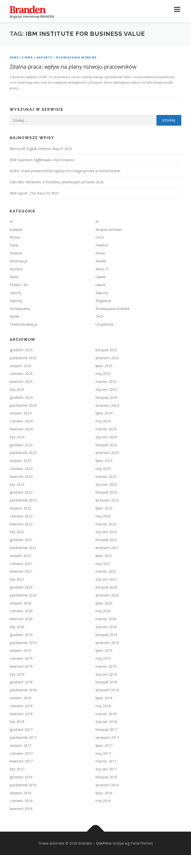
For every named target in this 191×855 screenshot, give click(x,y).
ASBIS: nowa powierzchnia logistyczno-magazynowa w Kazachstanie (65, 170)
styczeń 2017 (106, 769)
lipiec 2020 (104, 603)
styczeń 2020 (106, 626)
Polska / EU (19, 284)
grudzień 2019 (21, 634)
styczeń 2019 (106, 674)
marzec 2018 (106, 713)
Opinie (101, 276)
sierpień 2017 (20, 745)
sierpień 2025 (20, 365)
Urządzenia (104, 324)
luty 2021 (17, 579)
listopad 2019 (106, 634)
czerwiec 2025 (21, 373)
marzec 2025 (106, 381)
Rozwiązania (20, 308)
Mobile (101, 261)
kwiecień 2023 (21, 476)
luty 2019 (17, 674)
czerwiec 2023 (21, 468)
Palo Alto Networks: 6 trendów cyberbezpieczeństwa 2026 (57, 182)
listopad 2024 (106, 397)
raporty (15, 292)
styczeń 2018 (106, 721)
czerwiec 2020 (21, 610)
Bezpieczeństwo (109, 229)
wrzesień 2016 (107, 785)
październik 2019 (23, 642)
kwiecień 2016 (21, 808)
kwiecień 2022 (21, 524)
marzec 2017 (106, 761)
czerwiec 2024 (21, 421)
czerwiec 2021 (21, 563)
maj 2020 (103, 610)
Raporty (44, 57)
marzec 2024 (106, 429)
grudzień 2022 (21, 492)
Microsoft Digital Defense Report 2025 (41, 148)
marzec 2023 (106, 476)
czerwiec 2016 (21, 800)
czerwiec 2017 (21, 753)
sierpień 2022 (20, 508)
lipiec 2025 (104, 365)
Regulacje (103, 300)
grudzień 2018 (21, 682)
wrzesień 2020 (107, 595)
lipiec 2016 (104, 793)
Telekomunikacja (23, 324)
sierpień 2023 (20, 460)
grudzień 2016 (21, 777)
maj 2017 (103, 753)
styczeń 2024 (106, 437)
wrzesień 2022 (107, 500)
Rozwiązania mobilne (76, 57)
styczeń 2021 (106, 579)
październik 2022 (23, 500)
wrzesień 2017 (107, 737)
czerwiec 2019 (21, 658)
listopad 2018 (106, 682)
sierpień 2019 (20, 650)
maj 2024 (103, 421)
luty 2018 (17, 721)
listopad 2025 (106, 350)
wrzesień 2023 (107, 452)
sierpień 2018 (20, 698)
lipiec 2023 (104, 460)
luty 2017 (17, 769)
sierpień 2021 (20, 555)
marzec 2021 (106, 571)
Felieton (102, 245)
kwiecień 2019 (21, 666)
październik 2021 (23, 547)
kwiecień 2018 (21, 713)
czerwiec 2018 (21, 706)
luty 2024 (17, 437)
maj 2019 (103, 658)
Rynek (14, 316)
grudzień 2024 (21, 397)
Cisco (100, 237)
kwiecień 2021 (21, 571)
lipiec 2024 (104, 413)
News (14, 276)
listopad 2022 (106, 492)
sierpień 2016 (20, 793)
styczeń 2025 (106, 389)
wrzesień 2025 (107, 357)
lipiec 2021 (104, 555)
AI (11, 221)
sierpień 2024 (20, 413)
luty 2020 (17, 626)
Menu (177, 9)
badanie (16, 229)
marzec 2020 (106, 618)
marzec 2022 (106, 524)
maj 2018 (103, 706)
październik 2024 (23, 405)
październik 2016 (23, 785)
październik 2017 (23, 737)
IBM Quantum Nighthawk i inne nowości (42, 159)
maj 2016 (103, 800)
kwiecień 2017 (21, 761)
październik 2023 (23, 452)
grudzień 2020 (21, 587)
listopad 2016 (106, 777)
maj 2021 (103, 563)
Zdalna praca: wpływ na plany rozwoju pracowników (73, 66)
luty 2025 (17, 389)
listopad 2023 (106, 445)
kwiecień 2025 (21, 381)
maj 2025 (103, 373)
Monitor (16, 269)
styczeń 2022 (106, 531)
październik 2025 (23, 357)
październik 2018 (23, 690)
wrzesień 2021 (107, 547)
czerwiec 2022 (21, 516)
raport (100, 284)
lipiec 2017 (104, 745)
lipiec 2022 (104, 508)
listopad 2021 (106, 539)
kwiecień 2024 (21, 429)
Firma (27, 57)
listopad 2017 (106, 729)
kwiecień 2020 (21, 618)
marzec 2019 (106, 666)
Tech (99, 316)
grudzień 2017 (21, 729)
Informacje (18, 261)
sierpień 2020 (20, 603)
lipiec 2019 (104, 650)
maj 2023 (103, 468)
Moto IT (102, 269)
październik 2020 (23, 595)
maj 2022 (103, 516)
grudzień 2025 (21, 350)
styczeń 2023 (106, 484)
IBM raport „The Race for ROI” (34, 193)
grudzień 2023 (21, 445)
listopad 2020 (106, 587)
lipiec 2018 (104, 698)
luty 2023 (17, 484)
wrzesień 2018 (107, 690)
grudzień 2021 (21, 539)
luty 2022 (17, 531)
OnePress (104, 843)
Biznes (15, 237)
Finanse (16, 253)
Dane (14, 57)
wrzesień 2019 (107, 642)
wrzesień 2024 (107, 405)
